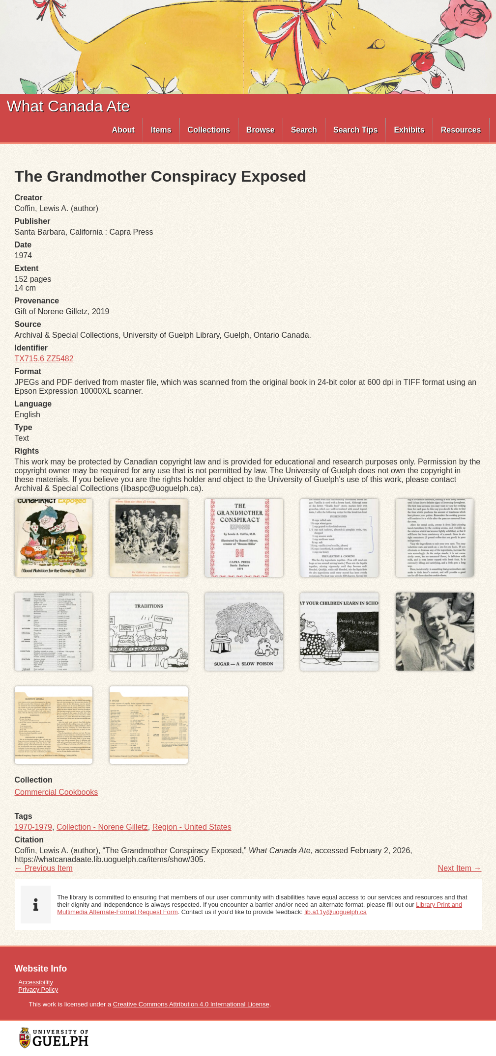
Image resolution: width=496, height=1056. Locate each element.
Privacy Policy (38, 989)
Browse (260, 130)
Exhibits (409, 130)
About (123, 130)
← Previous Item (44, 868)
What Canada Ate (68, 106)
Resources (461, 130)
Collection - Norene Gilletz (102, 827)
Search (304, 130)
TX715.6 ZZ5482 (44, 358)
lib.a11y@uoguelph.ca (335, 912)
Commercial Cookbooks (56, 792)
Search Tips (355, 130)
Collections (209, 130)
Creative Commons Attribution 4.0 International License (191, 1004)
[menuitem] (123, 130)
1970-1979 (34, 827)
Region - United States (192, 827)
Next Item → (460, 868)
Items (161, 130)
